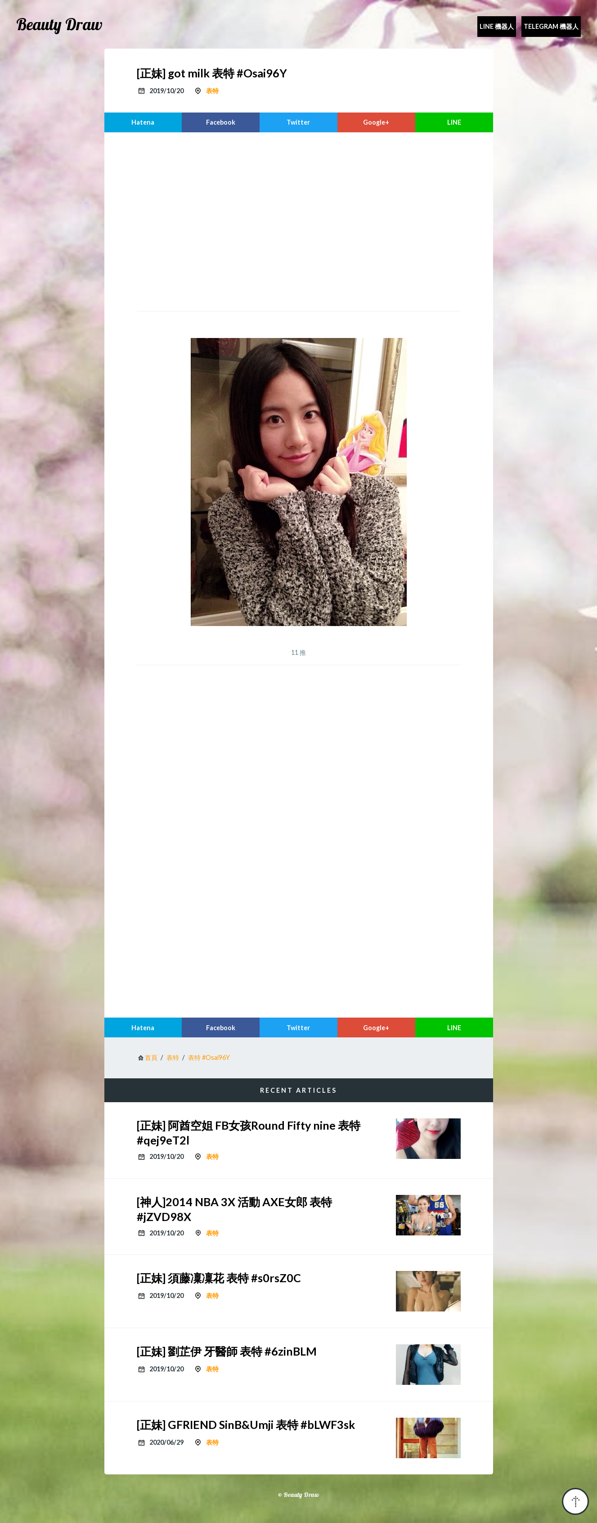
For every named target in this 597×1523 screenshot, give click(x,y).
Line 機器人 (497, 26)
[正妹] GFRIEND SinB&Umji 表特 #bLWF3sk (246, 1424)
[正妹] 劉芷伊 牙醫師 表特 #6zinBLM (227, 1351)
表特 (212, 91)
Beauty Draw (59, 24)
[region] (299, 221)
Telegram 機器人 (551, 26)
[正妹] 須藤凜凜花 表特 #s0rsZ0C (219, 1277)
